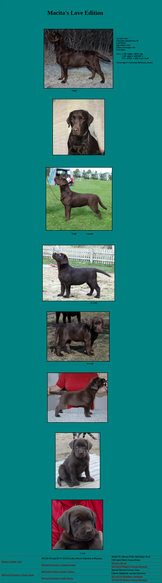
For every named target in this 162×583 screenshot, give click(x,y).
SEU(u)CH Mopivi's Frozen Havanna (129, 566)
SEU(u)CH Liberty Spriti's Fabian (58, 572)
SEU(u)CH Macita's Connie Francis (59, 565)
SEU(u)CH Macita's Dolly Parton (57, 578)
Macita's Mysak (119, 563)
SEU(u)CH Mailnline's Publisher (127, 576)
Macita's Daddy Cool (12, 562)
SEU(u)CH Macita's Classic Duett (18, 575)
